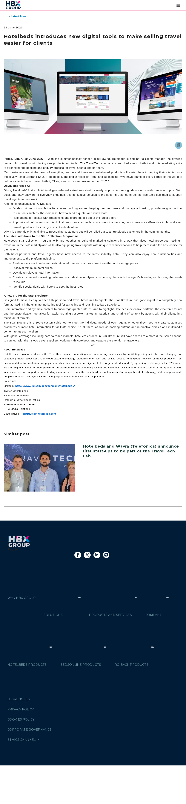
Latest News (17, 16)
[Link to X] (87, 555)
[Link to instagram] (106, 555)
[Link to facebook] (77, 555)
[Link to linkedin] (96, 555)
